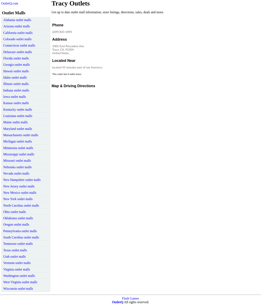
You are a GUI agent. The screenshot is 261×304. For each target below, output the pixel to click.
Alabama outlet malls (17, 20)
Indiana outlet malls (16, 90)
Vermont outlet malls (17, 263)
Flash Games (130, 298)
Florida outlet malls (16, 58)
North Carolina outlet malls (21, 205)
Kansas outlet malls (16, 103)
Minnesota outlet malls (18, 148)
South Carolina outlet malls (21, 237)
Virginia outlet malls (16, 269)
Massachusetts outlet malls (20, 135)
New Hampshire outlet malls (22, 180)
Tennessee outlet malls (18, 243)
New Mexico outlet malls (19, 192)
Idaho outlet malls (15, 77)
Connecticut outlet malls (19, 45)
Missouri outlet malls (17, 160)
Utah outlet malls (14, 256)
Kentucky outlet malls (17, 109)
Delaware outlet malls (17, 52)
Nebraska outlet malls (17, 167)
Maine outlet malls (15, 122)
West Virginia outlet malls (20, 282)
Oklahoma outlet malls (18, 218)
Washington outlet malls (19, 275)
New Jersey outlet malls (18, 186)
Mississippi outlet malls (18, 154)
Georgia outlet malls (16, 64)
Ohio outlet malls (14, 212)
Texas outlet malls (15, 250)
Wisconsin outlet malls (18, 288)
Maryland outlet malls (17, 128)
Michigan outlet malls (17, 141)
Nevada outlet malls (16, 173)
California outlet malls (18, 33)
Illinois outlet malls (16, 84)
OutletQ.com (9, 3)
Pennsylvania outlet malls (20, 231)
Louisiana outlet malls (17, 116)
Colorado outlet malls (17, 39)
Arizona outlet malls (16, 26)
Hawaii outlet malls (16, 71)
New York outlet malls (18, 199)
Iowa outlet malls (14, 96)
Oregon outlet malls (16, 224)
